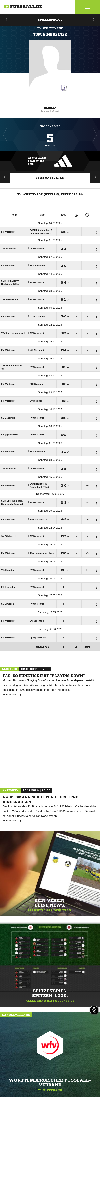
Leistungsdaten (50, 177)
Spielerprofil (50, 19)
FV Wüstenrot (50, 28)
